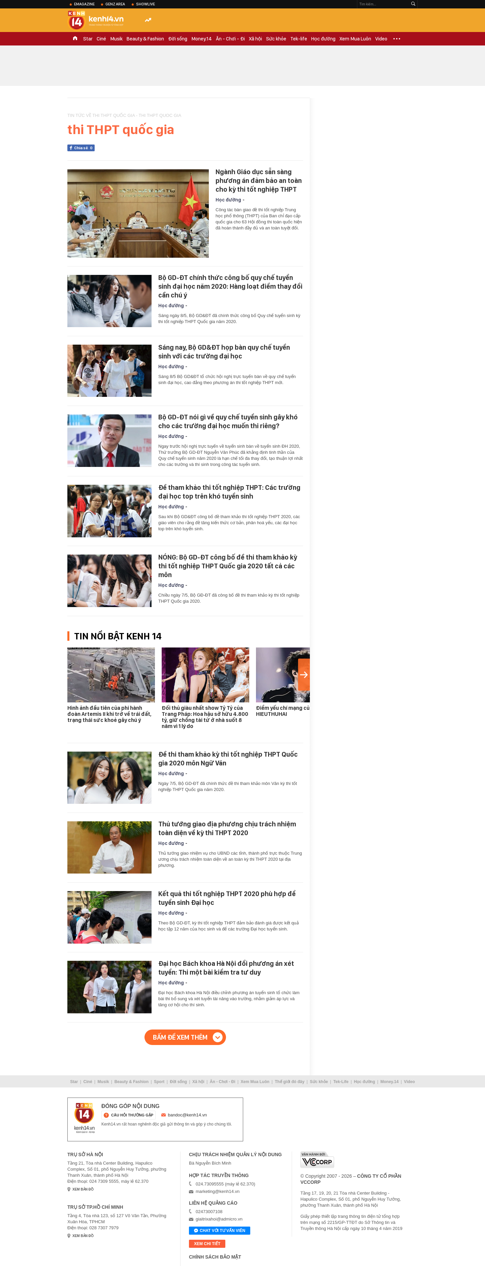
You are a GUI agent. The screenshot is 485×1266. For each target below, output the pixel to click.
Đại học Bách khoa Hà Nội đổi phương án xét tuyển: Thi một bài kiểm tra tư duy (226, 967)
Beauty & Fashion (145, 39)
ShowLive (145, 4)
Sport (159, 1081)
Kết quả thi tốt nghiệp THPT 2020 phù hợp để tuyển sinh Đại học (227, 898)
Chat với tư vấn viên (219, 1231)
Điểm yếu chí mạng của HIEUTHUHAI (284, 711)
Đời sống (177, 39)
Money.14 (201, 39)
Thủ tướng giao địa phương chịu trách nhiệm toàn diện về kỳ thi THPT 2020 (227, 828)
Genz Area (115, 4)
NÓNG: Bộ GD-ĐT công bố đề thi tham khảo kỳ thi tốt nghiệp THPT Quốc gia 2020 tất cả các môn (227, 566)
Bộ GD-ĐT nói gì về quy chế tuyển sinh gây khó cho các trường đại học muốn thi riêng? (228, 421)
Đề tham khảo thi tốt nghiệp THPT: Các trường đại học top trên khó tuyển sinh (229, 491)
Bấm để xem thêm (180, 1037)
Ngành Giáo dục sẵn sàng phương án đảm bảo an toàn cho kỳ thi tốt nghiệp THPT (259, 180)
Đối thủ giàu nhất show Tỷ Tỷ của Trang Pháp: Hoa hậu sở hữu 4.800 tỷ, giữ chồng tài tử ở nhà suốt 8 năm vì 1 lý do (205, 717)
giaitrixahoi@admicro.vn (219, 1219)
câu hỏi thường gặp (132, 1115)
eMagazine (84, 4)
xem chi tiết (207, 1243)
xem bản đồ (83, 1189)
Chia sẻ (84, 148)
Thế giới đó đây (289, 1081)
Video (381, 39)
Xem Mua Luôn (355, 39)
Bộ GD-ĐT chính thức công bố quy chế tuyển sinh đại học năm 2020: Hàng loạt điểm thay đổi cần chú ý (230, 286)
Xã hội (255, 39)
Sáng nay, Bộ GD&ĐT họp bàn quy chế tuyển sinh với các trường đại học (224, 351)
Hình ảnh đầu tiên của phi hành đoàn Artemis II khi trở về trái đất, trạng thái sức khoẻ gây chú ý (109, 714)
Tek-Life (341, 1081)
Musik (116, 39)
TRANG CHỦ (75, 38)
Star (88, 39)
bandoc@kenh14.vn (187, 1115)
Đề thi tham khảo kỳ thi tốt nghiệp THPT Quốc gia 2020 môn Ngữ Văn (228, 758)
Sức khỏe (276, 39)
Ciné (101, 39)
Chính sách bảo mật (215, 1257)
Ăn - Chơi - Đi (230, 39)
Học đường (323, 39)
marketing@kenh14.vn (217, 1191)
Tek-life (298, 39)
